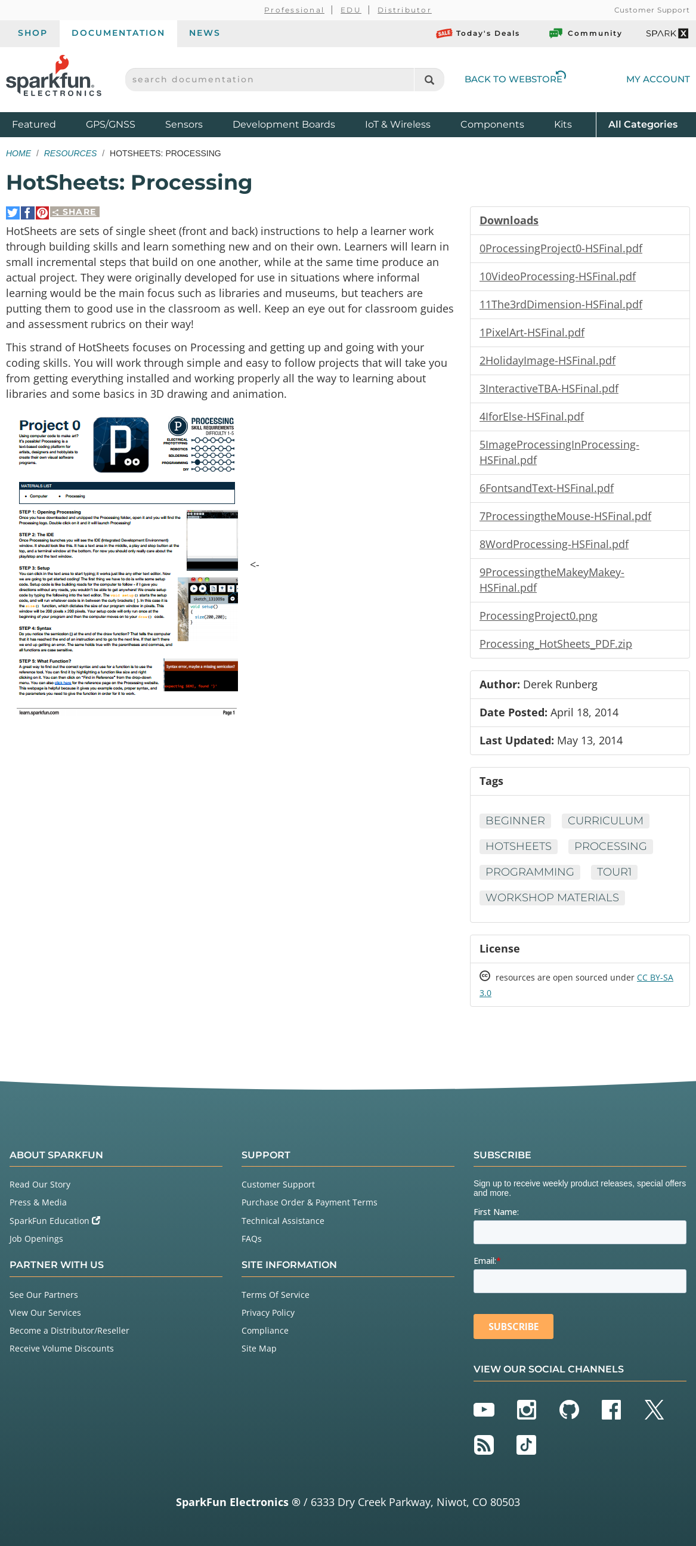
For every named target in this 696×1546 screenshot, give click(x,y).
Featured (46, 124)
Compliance (265, 1330)
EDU (351, 9)
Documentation (118, 32)
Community (585, 33)
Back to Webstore (515, 79)
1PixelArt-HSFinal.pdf (532, 332)
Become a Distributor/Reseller (69, 1330)
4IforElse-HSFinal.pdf (532, 416)
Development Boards (284, 124)
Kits (563, 124)
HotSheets (518, 846)
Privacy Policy (268, 1312)
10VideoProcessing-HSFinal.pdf (558, 276)
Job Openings (36, 1238)
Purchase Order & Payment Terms (310, 1202)
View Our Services (45, 1312)
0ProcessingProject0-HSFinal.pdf (561, 248)
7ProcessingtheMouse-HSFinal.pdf (565, 516)
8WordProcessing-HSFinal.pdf (554, 544)
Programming (529, 872)
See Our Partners (44, 1294)
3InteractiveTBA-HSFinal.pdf (549, 388)
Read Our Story (40, 1184)
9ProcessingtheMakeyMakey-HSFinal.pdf (552, 580)
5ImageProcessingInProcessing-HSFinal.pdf (559, 452)
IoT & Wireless (398, 124)
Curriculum (606, 820)
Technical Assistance (283, 1220)
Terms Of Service (276, 1294)
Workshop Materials (552, 897)
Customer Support (652, 9)
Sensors (184, 124)
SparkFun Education (55, 1220)
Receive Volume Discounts (62, 1348)
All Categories (643, 124)
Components (492, 124)
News (205, 32)
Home (18, 153)
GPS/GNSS (110, 124)
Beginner (515, 820)
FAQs (252, 1238)
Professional (294, 9)
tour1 (614, 872)
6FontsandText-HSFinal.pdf (547, 488)
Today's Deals (478, 33)
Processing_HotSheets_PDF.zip (556, 643)
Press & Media (38, 1202)
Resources (70, 153)
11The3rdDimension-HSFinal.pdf (561, 304)
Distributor (405, 9)
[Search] (429, 79)
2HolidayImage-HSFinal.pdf (547, 360)
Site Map (259, 1348)
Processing (610, 846)
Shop (33, 32)
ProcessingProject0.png (539, 615)
